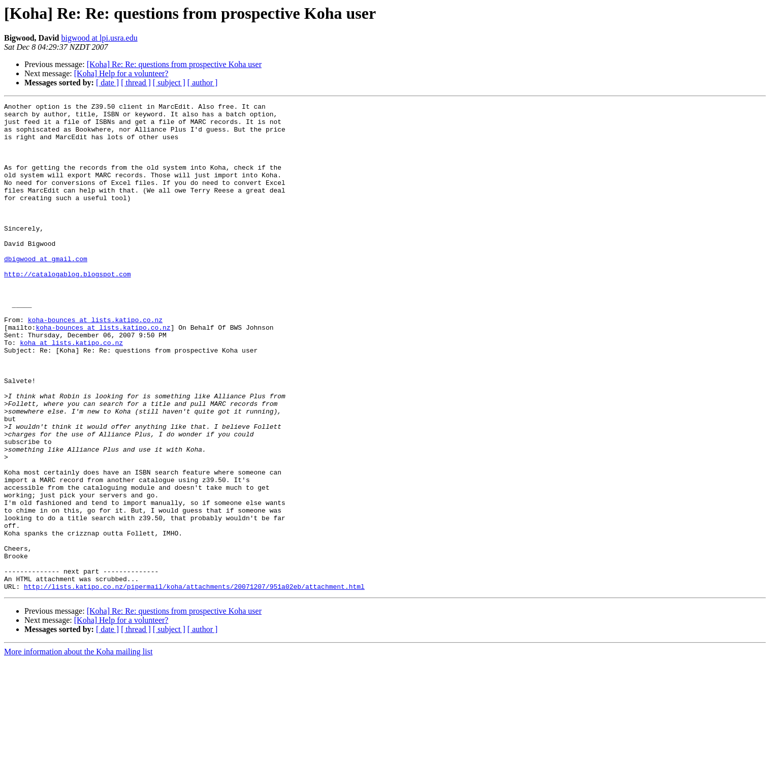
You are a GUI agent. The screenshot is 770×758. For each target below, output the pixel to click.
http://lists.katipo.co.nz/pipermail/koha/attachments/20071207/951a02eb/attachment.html (194, 683)
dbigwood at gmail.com (45, 290)
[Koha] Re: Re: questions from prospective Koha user (174, 64)
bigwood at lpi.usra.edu (99, 38)
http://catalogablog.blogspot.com (67, 308)
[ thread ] (136, 82)
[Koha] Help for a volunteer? (121, 73)
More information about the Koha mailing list (78, 749)
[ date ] (107, 82)
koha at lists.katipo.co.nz (71, 391)
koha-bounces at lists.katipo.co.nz (95, 363)
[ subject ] (169, 82)
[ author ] (202, 82)
